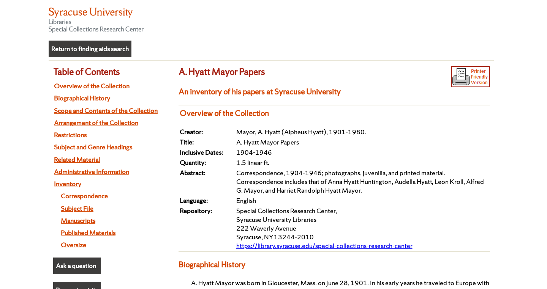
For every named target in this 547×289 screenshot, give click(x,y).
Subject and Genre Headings (93, 147)
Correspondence (84, 196)
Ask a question (76, 265)
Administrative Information (91, 171)
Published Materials (88, 232)
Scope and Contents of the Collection (106, 110)
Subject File (77, 208)
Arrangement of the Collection (96, 122)
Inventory (67, 183)
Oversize (73, 244)
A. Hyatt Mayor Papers (222, 72)
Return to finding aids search (90, 48)
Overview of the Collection (92, 86)
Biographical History (82, 98)
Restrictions (70, 134)
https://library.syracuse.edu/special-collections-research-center (324, 245)
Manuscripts (78, 220)
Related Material (77, 159)
